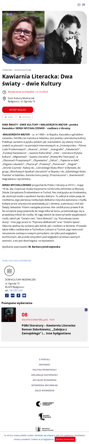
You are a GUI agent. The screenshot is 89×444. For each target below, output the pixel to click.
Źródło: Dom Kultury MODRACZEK (17, 264)
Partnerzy (44, 368)
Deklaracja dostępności (45, 378)
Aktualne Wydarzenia (44, 383)
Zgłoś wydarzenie (44, 394)
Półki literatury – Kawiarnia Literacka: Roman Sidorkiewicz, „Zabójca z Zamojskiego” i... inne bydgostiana (49, 333)
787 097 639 (16, 294)
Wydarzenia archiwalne (44, 389)
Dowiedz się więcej (44, 435)
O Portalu (44, 363)
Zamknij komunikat (64, 439)
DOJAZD (8, 117)
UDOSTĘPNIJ (24, 117)
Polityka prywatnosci (44, 373)
